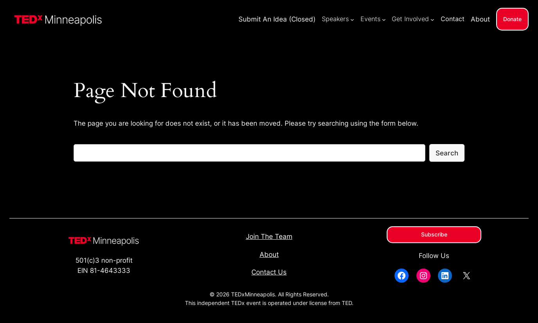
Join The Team (269, 236)
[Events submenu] (384, 19)
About (269, 254)
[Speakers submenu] (352, 19)
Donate (512, 19)
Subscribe (434, 234)
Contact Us (269, 272)
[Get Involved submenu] (432, 19)
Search (447, 153)
